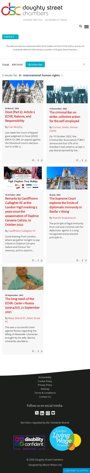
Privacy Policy (45, 385)
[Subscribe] (35, 64)
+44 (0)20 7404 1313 (33, 19)
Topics (10, 36)
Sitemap (45, 388)
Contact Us (45, 396)
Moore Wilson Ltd (52, 464)
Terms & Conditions (45, 392)
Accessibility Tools (56, 19)
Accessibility (44, 377)
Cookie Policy (45, 381)
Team (5, 64)
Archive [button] (17, 64)
